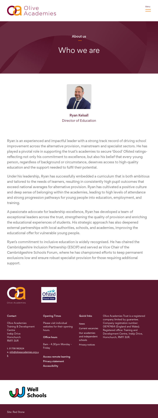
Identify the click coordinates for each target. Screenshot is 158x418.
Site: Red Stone (16, 411)
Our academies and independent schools (88, 336)
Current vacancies (88, 328)
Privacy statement (53, 361)
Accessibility (50, 365)
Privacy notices (87, 344)
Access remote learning (56, 356)
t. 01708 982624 (15, 348)
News (82, 323)
